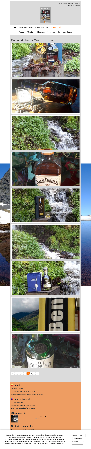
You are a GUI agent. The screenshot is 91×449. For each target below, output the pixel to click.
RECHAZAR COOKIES (78, 435)
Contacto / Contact (65, 32)
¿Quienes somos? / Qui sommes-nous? (33, 27)
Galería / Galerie (57, 27)
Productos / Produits (26, 32)
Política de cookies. (77, 444)
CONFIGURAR (78, 438)
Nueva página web (40, 417)
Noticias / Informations (46, 32)
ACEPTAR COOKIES (78, 441)
